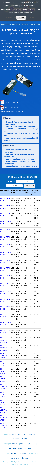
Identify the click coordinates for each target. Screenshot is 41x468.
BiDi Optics (16, 24)
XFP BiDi (32, 444)
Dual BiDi (12, 448)
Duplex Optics (6, 24)
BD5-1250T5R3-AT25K (4, 379)
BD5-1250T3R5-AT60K (4, 402)
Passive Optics (35, 24)
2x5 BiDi (20, 448)
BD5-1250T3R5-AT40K (4, 387)
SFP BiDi (15, 444)
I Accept (21, 17)
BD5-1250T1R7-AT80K (4, 418)
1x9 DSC (24, 439)
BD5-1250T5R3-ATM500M (4, 348)
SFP (35, 434)
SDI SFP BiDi (22, 453)
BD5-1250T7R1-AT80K (4, 425)
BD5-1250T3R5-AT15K (4, 356)
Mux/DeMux (15, 458)
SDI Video (24, 24)
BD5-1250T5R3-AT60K (4, 410)
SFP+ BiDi (23, 444)
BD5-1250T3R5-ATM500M (4, 340)
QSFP (20, 434)
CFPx (14, 434)
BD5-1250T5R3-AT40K (4, 394)
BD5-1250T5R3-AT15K (4, 363)
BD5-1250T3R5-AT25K (4, 371)
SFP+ (26, 434)
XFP (30, 434)
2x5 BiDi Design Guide (12, 108)
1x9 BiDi (28, 448)
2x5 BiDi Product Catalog (13, 102)
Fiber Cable (25, 458)
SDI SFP (13, 453)
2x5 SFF (16, 439)
